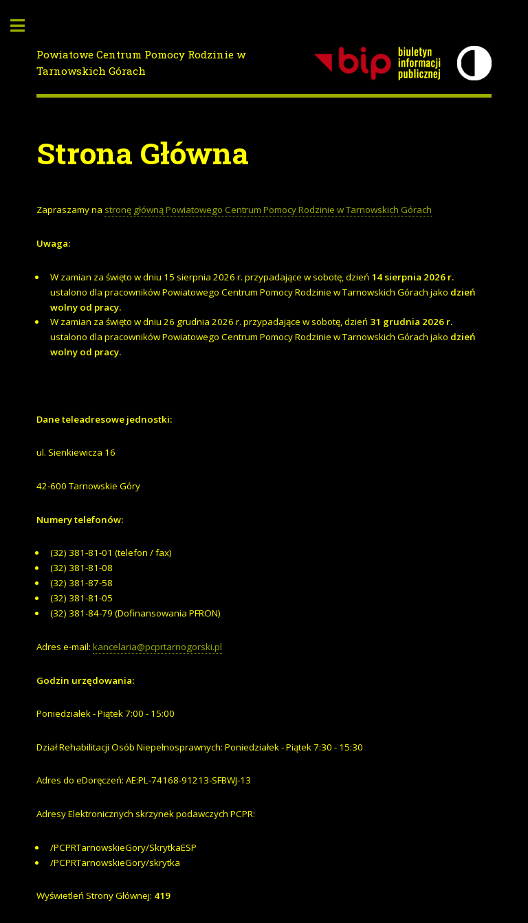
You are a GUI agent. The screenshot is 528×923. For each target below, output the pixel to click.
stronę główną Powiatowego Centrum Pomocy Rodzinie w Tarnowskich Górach (268, 209)
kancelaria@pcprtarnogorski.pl (157, 647)
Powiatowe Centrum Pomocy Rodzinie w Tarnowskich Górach (140, 62)
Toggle (25, 26)
